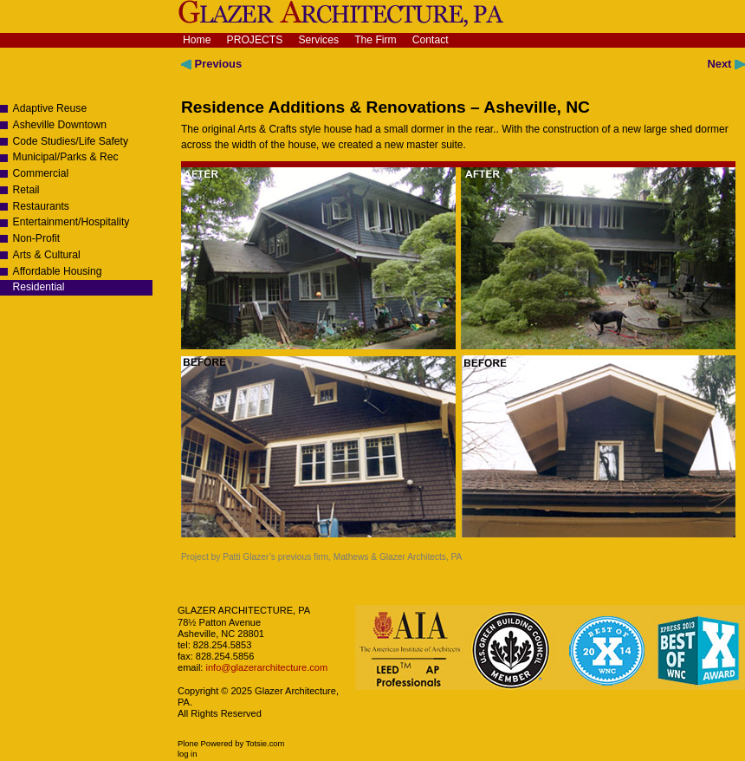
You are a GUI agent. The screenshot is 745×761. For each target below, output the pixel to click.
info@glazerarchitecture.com (265, 667)
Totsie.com (265, 743)
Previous (211, 63)
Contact (430, 40)
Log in (187, 754)
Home (197, 40)
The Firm (375, 40)
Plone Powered (205, 743)
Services (318, 40)
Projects (255, 40)
